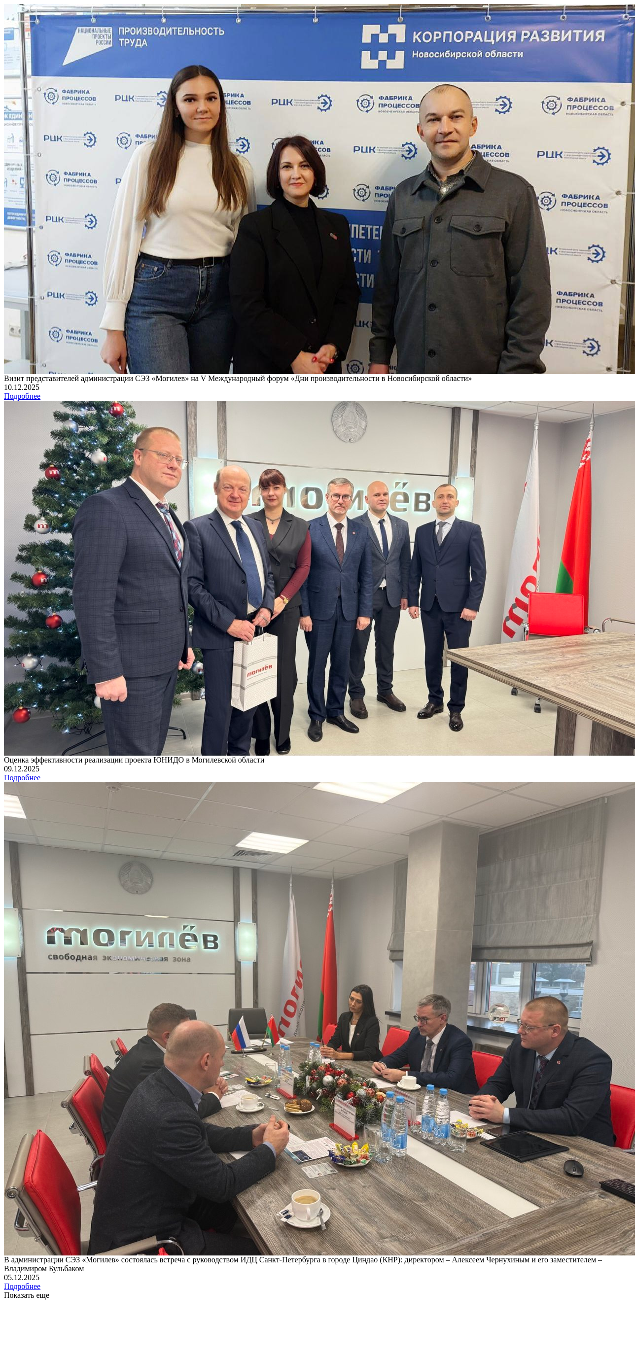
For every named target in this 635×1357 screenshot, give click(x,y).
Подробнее (22, 396)
